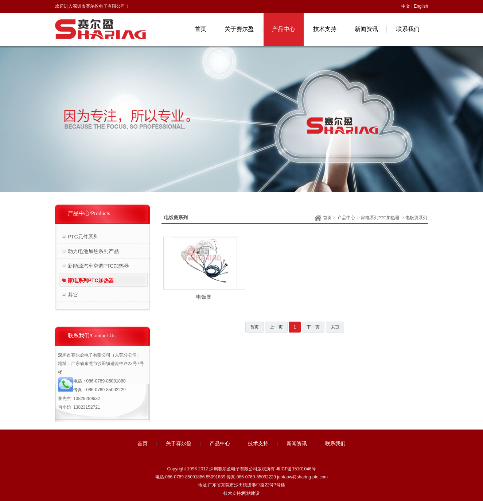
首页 (323, 218)
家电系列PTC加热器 (380, 217)
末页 (335, 327)
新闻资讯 (297, 443)
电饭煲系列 (416, 217)
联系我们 (335, 443)
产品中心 (346, 217)
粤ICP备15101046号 (296, 468)
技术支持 (258, 443)
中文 (405, 6)
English (421, 6)
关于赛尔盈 (178, 443)
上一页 (276, 327)
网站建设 (251, 493)
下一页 (313, 327)
